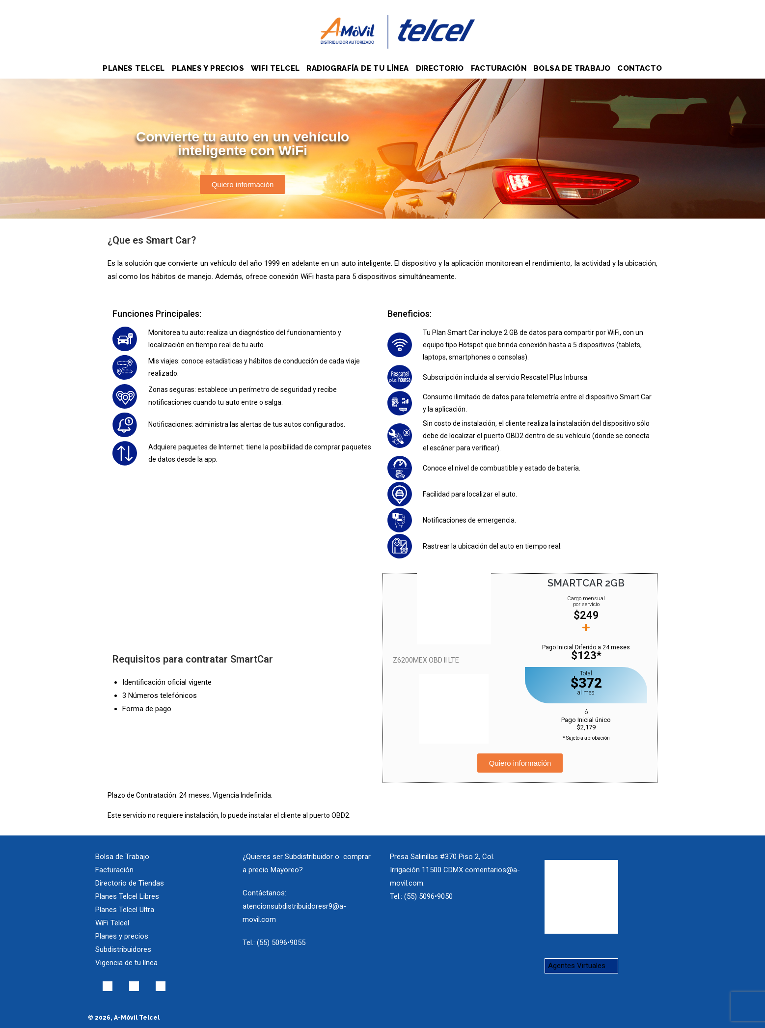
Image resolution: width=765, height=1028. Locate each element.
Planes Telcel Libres (127, 896)
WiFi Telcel (112, 922)
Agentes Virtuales (576, 965)
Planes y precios (121, 936)
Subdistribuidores (123, 949)
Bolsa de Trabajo (122, 856)
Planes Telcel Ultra (124, 909)
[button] (243, 184)
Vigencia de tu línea (126, 962)
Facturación (114, 869)
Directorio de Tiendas (129, 883)
